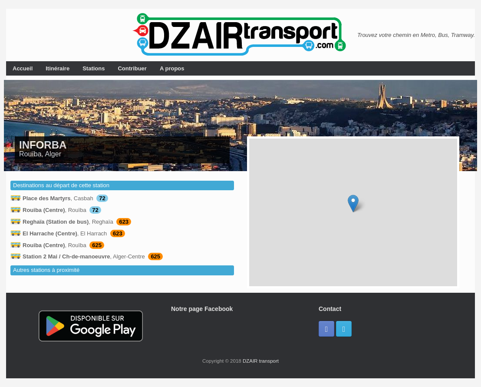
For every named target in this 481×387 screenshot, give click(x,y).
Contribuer (132, 68)
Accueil (23, 68)
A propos (172, 68)
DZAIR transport (261, 361)
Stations (93, 68)
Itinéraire (57, 68)
